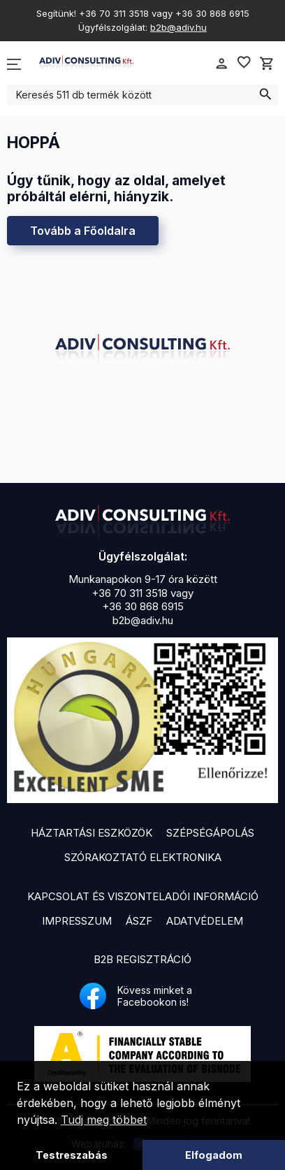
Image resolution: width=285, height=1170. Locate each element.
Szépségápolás (210, 832)
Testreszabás (72, 1155)
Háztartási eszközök (91, 832)
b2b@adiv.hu (178, 27)
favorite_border (243, 62)
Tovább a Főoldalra (83, 231)
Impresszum (77, 920)
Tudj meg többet (104, 1120)
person (221, 63)
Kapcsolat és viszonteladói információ (142, 896)
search (265, 94)
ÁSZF (139, 920)
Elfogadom (213, 1155)
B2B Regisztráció (142, 959)
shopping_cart (267, 63)
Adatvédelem (204, 920)
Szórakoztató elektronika (142, 857)
